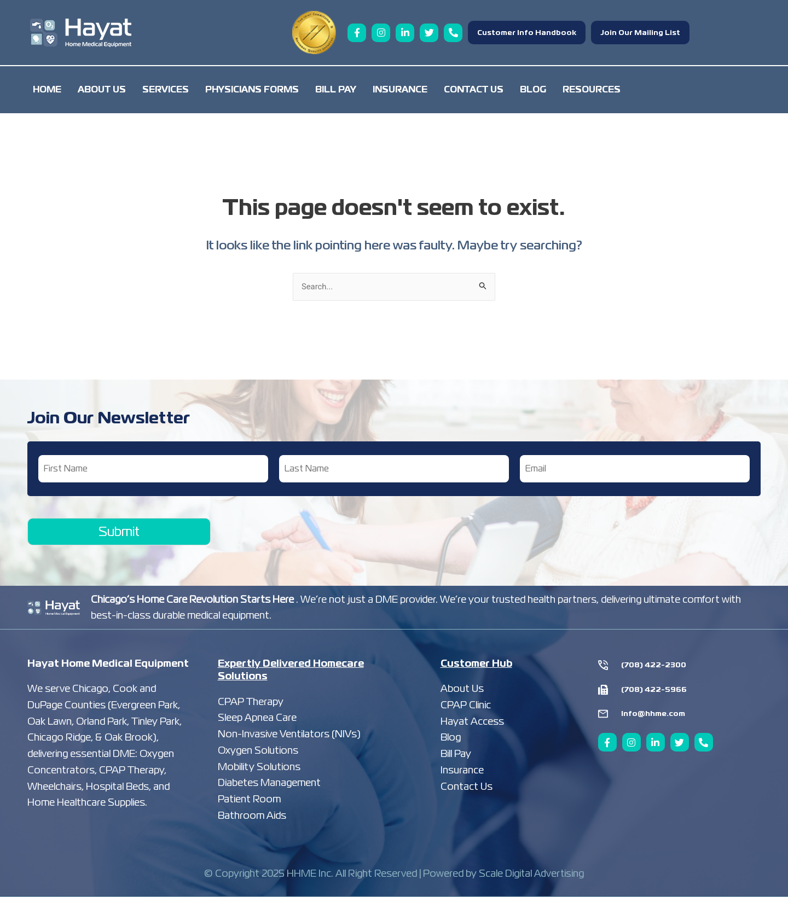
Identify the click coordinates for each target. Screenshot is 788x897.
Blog (533, 89)
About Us (102, 89)
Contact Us (473, 89)
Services (165, 89)
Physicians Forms (252, 89)
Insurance (400, 89)
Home (47, 89)
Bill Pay (335, 89)
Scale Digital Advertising (531, 873)
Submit (119, 531)
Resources (592, 89)
